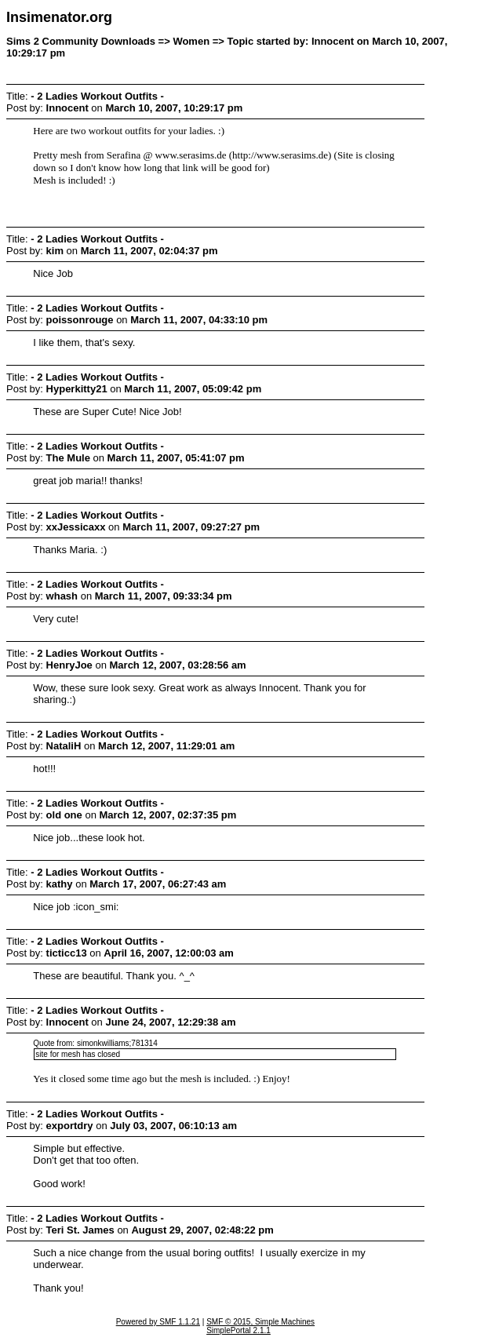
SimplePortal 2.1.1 (238, 1330)
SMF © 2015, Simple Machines (260, 1321)
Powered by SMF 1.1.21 (158, 1321)
